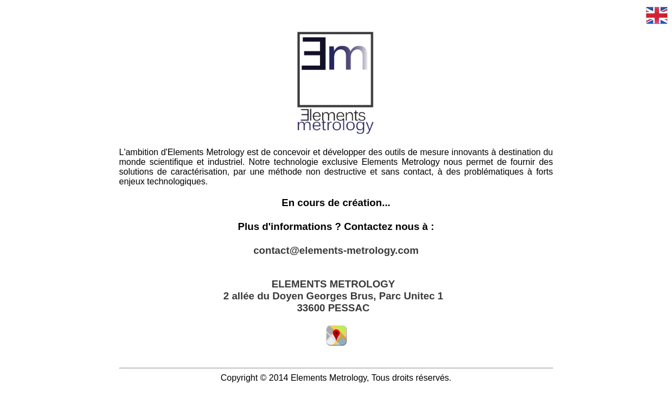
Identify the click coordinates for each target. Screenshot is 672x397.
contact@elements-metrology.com (336, 250)
